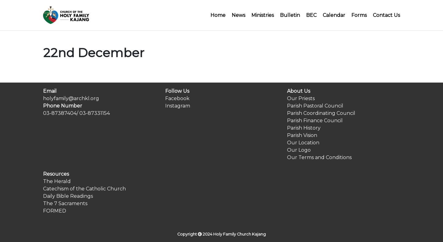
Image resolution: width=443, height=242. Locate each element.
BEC (311, 15)
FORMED (54, 211)
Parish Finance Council (315, 120)
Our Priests (301, 98)
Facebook (177, 98)
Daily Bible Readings (68, 196)
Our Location (303, 143)
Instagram (177, 106)
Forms (359, 15)
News (238, 15)
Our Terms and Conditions (319, 157)
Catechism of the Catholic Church (84, 189)
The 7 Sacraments (65, 203)
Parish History (304, 128)
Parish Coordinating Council (321, 113)
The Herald (57, 181)
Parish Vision (302, 135)
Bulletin (290, 15)
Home (217, 15)
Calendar (334, 15)
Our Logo (299, 150)
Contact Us (386, 15)
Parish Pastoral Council (315, 106)
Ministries (262, 15)
